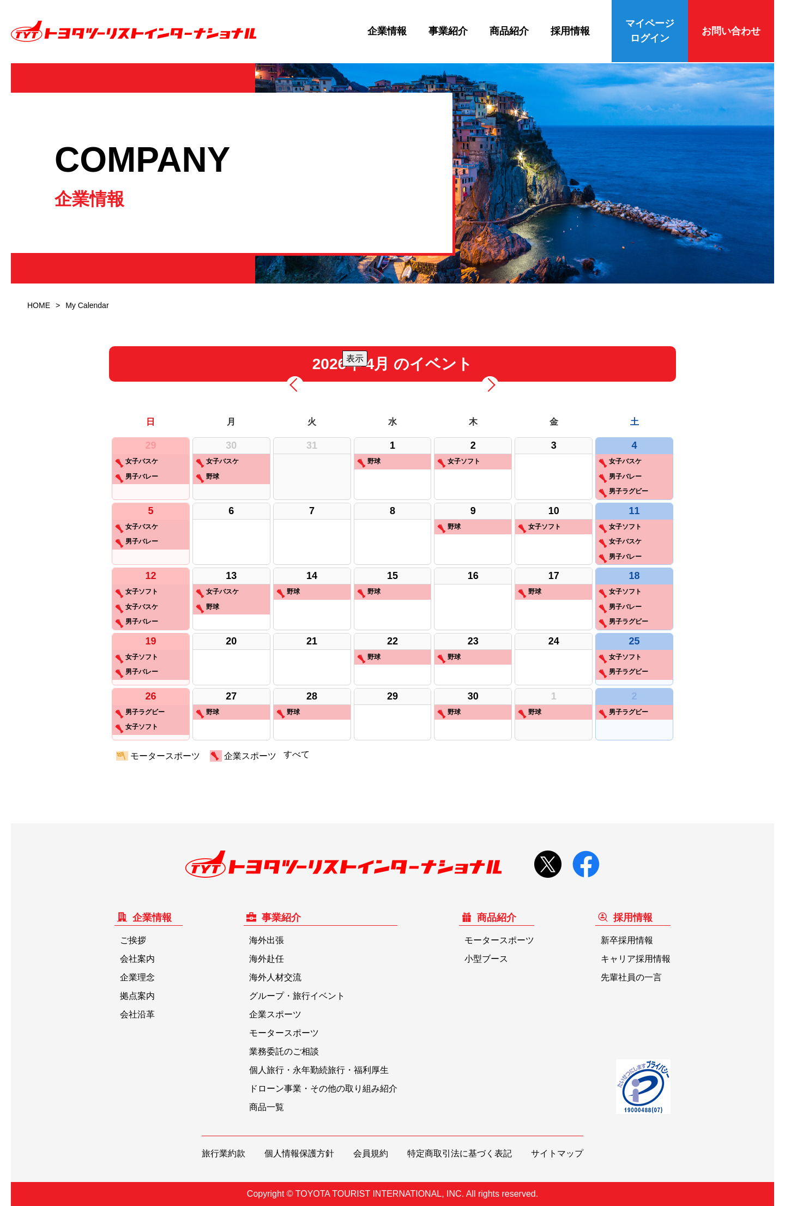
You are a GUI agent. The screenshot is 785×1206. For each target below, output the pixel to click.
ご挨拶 (133, 940)
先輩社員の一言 (631, 977)
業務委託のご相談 (284, 1051)
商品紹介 (509, 31)
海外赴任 (266, 958)
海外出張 (266, 940)
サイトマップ (557, 1153)
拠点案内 (137, 995)
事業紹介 (448, 31)
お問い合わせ (731, 31)
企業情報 (387, 31)
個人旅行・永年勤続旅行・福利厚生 (319, 1070)
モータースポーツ (158, 756)
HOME (38, 305)
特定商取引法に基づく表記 (459, 1153)
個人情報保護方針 (299, 1153)
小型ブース (486, 958)
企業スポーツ (243, 756)
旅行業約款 (223, 1153)
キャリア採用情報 (636, 958)
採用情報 (570, 31)
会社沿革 (137, 1014)
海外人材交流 (275, 977)
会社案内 (137, 958)
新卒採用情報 (627, 940)
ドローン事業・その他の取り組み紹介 (323, 1088)
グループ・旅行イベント (297, 995)
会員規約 (370, 1153)
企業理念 (137, 977)
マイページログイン (649, 31)
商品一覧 (266, 1107)
